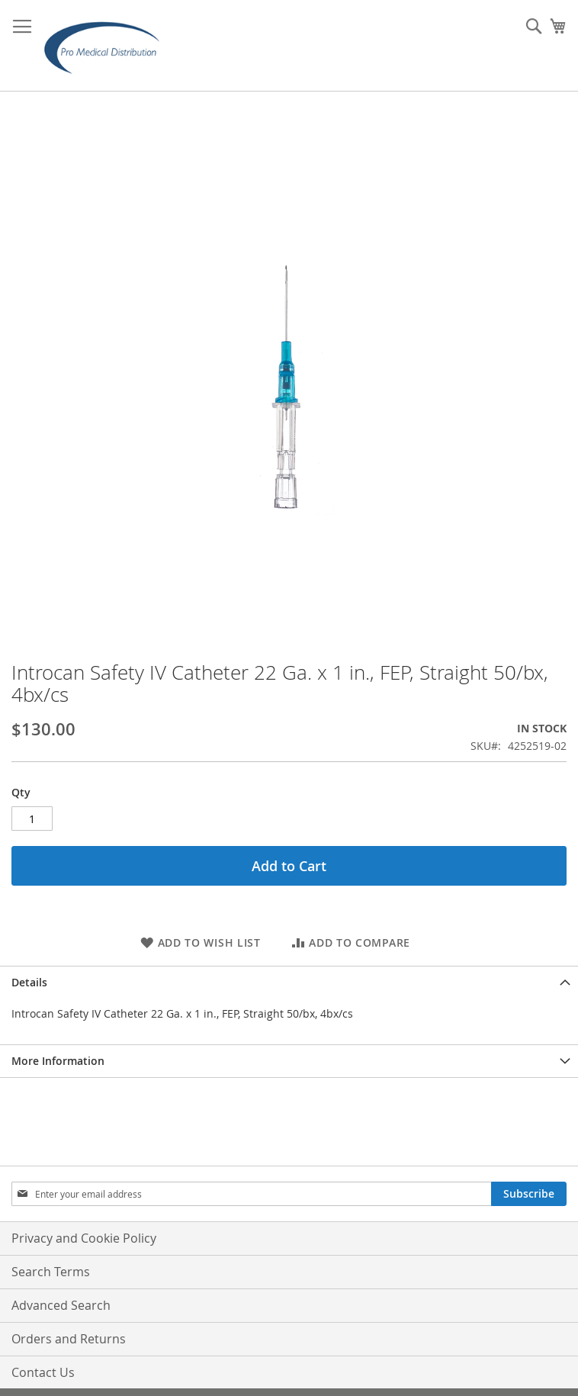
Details (29, 982)
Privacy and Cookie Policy (83, 1238)
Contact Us (43, 1372)
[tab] (289, 982)
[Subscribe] (529, 1194)
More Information (57, 1060)
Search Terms (50, 1271)
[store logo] (107, 46)
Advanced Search (61, 1305)
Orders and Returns (68, 1338)
